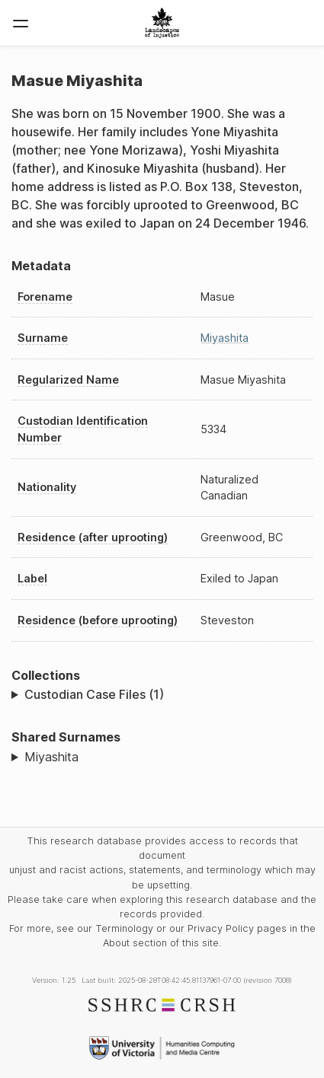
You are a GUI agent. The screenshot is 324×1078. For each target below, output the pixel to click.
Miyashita (224, 337)
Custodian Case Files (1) (94, 694)
